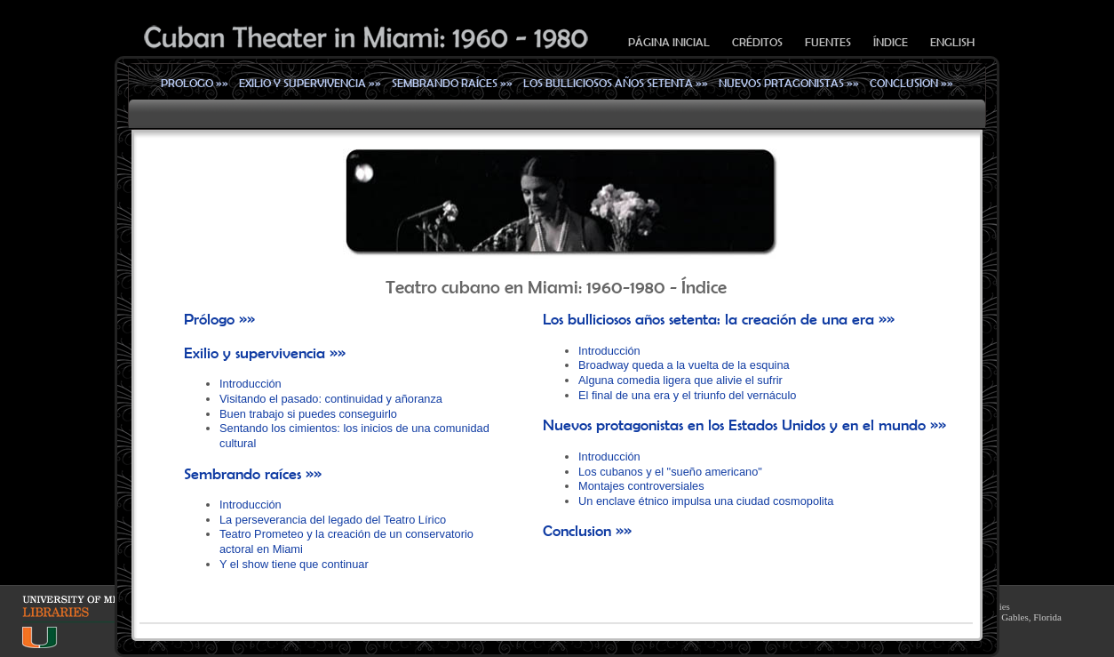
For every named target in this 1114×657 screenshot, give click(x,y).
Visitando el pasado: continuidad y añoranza (330, 398)
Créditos (757, 42)
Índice (890, 42)
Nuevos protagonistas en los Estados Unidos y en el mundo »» (744, 425)
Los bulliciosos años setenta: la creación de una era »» (719, 319)
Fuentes (828, 42)
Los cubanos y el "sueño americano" (670, 471)
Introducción (250, 383)
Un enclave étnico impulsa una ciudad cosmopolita (705, 501)
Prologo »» (194, 83)
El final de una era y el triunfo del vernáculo (687, 395)
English (952, 42)
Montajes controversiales (641, 486)
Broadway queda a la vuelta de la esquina (684, 365)
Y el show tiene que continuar (294, 564)
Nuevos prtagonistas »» (789, 83)
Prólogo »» (219, 319)
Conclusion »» (911, 83)
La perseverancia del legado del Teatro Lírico (332, 519)
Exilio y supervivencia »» (310, 83)
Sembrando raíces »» (452, 83)
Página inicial (669, 42)
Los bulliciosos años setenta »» (615, 83)
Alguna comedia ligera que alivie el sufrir (680, 380)
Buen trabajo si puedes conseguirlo (308, 414)
